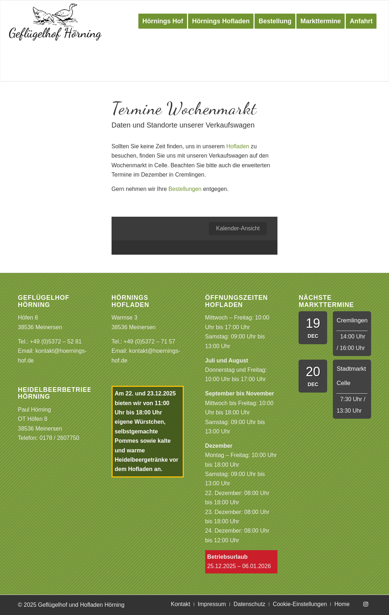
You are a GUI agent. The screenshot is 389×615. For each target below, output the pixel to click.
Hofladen (237, 146)
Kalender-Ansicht (238, 228)
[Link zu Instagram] (365, 604)
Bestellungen (185, 189)
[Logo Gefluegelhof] (55, 21)
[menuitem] (163, 21)
